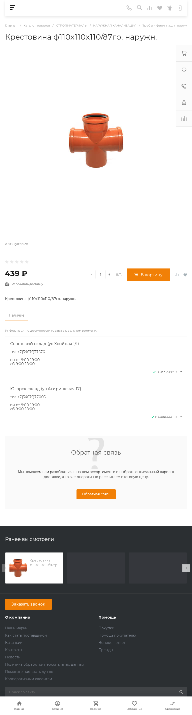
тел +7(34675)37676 (27, 352)
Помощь (107, 617)
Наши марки (16, 628)
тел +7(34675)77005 (28, 397)
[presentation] (6, 568)
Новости (12, 657)
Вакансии (13, 642)
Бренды (105, 650)
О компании (17, 617)
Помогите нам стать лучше (29, 671)
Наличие (16, 315)
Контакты (13, 650)
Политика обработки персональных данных (44, 664)
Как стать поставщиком (26, 635)
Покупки (106, 628)
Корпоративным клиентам (28, 679)
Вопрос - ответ (112, 642)
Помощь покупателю (117, 635)
